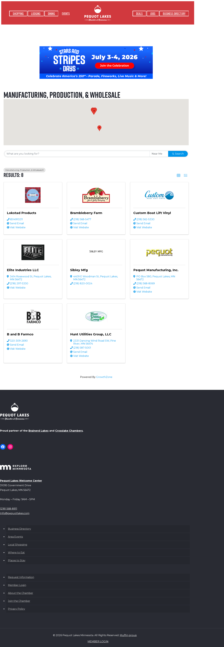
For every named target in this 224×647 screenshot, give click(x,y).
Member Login (17, 585)
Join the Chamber (19, 601)
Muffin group (128, 635)
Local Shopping (17, 544)
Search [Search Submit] (178, 153)
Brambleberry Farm (86, 213)
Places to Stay (16, 560)
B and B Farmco (20, 334)
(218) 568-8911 (8, 508)
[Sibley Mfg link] (96, 251)
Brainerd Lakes (38, 430)
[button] (99, 128)
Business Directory (19, 528)
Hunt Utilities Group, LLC (90, 334)
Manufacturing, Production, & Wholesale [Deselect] (24, 170)
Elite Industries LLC (23, 270)
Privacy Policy (16, 608)
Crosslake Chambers (69, 430)
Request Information (21, 577)
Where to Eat (16, 552)
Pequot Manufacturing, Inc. (155, 270)
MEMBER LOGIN (98, 641)
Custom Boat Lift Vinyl (152, 213)
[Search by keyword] (77, 154)
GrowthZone (104, 377)
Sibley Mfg (79, 270)
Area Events (15, 536)
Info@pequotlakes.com (14, 513)
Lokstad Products (21, 213)
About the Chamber (20, 593)
